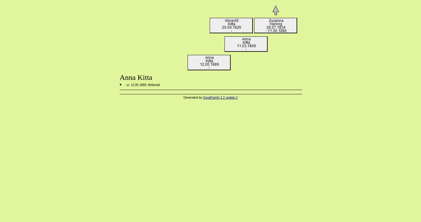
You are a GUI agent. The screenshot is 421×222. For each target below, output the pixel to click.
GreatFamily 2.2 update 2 (220, 97)
